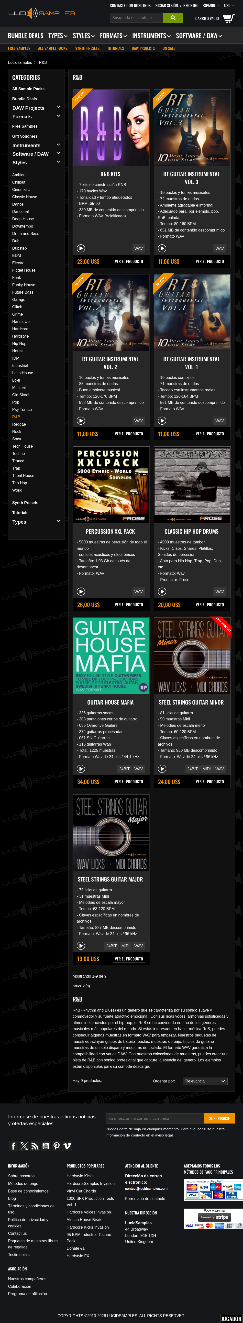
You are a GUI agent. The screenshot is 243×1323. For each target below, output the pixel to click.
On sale (169, 48)
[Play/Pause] (81, 248)
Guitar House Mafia (110, 702)
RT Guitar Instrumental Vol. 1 (191, 363)
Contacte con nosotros (130, 5)
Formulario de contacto (145, 1199)
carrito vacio (207, 18)
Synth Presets (87, 48)
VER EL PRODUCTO (129, 261)
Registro (191, 5)
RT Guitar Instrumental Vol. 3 (191, 178)
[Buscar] (136, 18)
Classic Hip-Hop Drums (192, 531)
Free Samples (19, 48)
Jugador (231, 1318)
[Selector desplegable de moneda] (229, 5)
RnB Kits (110, 174)
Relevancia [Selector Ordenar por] (204, 1081)
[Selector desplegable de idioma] (211, 5)
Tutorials (115, 48)
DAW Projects (143, 48)
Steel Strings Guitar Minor (191, 702)
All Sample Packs (52, 48)
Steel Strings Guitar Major (110, 879)
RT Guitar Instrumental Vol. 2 (110, 363)
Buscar (173, 18)
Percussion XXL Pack (110, 531)
